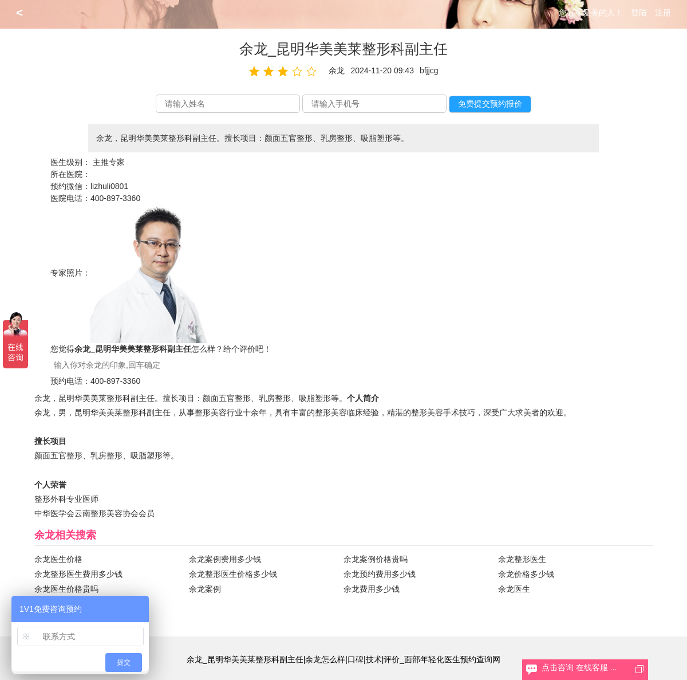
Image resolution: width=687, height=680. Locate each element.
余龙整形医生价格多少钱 (233, 574)
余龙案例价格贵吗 (376, 559)
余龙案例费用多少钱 (225, 559)
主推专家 (109, 162)
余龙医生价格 (58, 559)
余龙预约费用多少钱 (380, 574)
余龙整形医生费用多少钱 (78, 574)
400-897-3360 (115, 198)
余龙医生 (514, 588)
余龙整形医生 (522, 559)
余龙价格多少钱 (526, 574)
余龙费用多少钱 (372, 588)
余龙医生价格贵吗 (66, 588)
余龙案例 (205, 588)
